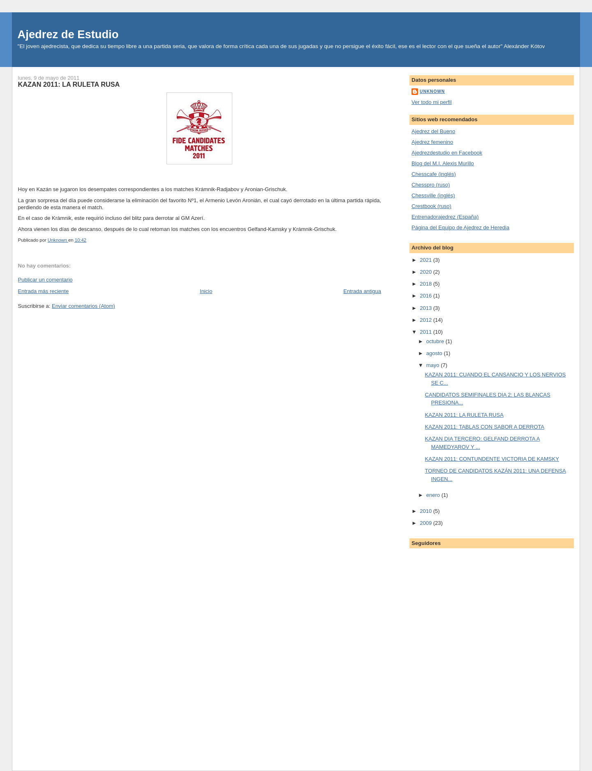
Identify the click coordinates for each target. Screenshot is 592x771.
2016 (426, 296)
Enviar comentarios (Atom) (83, 306)
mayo (433, 365)
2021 (426, 260)
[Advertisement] (449, 651)
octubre (436, 341)
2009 (426, 523)
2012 (426, 320)
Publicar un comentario (45, 280)
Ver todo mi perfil (432, 102)
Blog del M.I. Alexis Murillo (443, 163)
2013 (426, 308)
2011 (426, 332)
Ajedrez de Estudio (68, 34)
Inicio (206, 291)
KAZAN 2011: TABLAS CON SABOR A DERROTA (484, 427)
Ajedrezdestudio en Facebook (447, 153)
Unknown (432, 91)
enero (434, 495)
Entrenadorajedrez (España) (445, 217)
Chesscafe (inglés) (434, 174)
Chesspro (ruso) (431, 185)
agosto (435, 353)
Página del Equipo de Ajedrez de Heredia (460, 227)
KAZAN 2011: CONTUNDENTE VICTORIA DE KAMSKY (492, 459)
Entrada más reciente (43, 291)
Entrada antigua (362, 291)
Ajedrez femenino (432, 142)
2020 (426, 272)
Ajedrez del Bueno (433, 131)
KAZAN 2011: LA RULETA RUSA (464, 415)
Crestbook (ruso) (431, 206)
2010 (426, 511)
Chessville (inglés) (433, 195)
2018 (426, 284)
